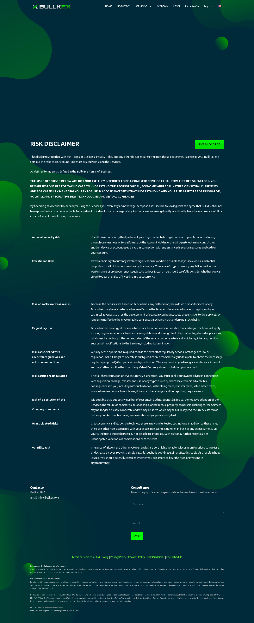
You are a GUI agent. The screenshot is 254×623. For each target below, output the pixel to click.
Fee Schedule (177, 553)
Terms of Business (79, 553)
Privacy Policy (117, 553)
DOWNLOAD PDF (209, 141)
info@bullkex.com (49, 494)
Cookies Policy (137, 553)
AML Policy (100, 553)
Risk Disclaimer (158, 553)
